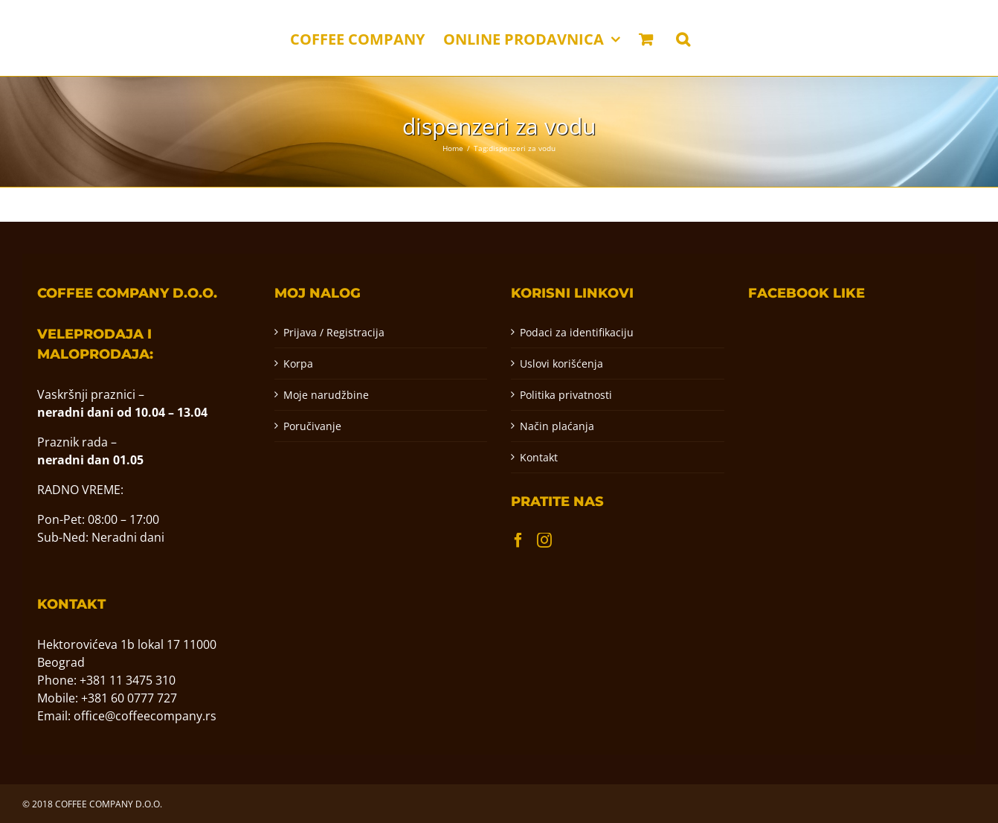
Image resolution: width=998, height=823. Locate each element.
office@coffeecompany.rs (145, 716)
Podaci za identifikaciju (577, 332)
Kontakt (539, 457)
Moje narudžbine (326, 395)
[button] (683, 38)
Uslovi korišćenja (561, 363)
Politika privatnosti (566, 395)
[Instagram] (544, 540)
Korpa (298, 363)
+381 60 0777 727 (129, 698)
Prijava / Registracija (333, 332)
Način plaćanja (557, 426)
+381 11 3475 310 (128, 680)
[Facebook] (518, 540)
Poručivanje (312, 426)
